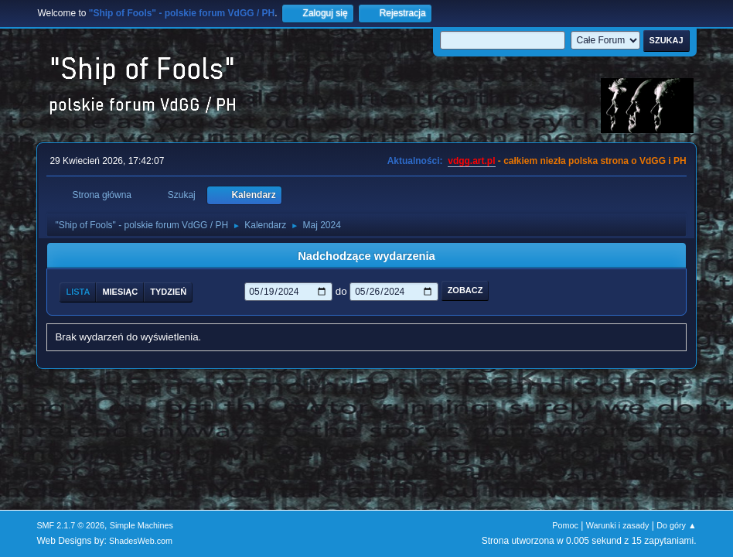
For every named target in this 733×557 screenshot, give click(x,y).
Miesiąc (120, 291)
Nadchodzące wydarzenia (366, 256)
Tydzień (168, 291)
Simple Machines (141, 525)
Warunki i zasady (617, 525)
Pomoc (565, 525)
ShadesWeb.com (140, 540)
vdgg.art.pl (471, 160)
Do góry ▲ (676, 525)
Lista (78, 291)
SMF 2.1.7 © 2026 (70, 525)
